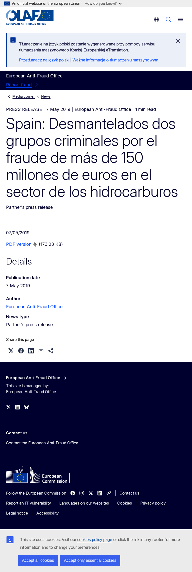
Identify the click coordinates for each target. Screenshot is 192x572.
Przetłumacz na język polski (44, 59)
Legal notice (17, 513)
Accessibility (47, 513)
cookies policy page (94, 540)
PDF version (19, 244)
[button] (11, 351)
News (45, 96)
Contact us (129, 493)
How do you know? (103, 3)
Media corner (23, 96)
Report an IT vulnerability (28, 503)
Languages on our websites (84, 503)
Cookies (124, 503)
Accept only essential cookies (90, 560)
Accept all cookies (38, 560)
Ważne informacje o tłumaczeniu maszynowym (115, 59)
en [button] (157, 19)
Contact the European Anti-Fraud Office (42, 442)
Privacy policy (153, 503)
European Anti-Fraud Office (34, 306)
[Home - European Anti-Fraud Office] (36, 17)
